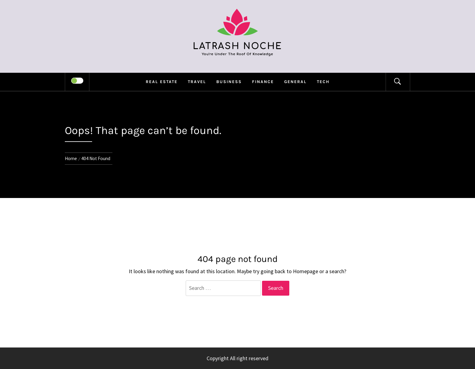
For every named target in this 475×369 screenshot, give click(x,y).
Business (229, 81)
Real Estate (162, 81)
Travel (197, 81)
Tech (323, 81)
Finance (263, 81)
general (295, 81)
